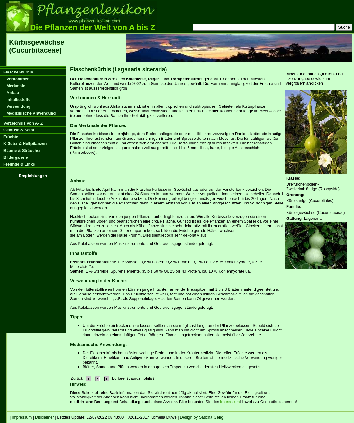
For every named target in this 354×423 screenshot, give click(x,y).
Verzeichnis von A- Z (23, 123)
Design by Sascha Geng (201, 417)
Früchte (10, 136)
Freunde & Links (19, 164)
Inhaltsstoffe (18, 99)
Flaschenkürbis (18, 72)
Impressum (230, 401)
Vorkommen (18, 79)
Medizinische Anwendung (31, 113)
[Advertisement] (239, 48)
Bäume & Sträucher (22, 150)
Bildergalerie (15, 157)
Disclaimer (44, 417)
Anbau (13, 92)
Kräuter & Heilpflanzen (25, 143)
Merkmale (16, 85)
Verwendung (18, 106)
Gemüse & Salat (18, 130)
